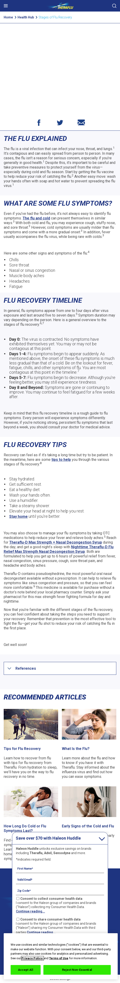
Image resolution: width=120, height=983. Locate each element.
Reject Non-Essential (77, 969)
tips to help (61, 459)
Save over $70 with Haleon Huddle (48, 838)
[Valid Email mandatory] (60, 879)
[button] (25, 668)
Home (8, 17)
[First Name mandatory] (60, 868)
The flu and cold (36, 218)
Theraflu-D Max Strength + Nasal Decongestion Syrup (55, 542)
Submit (114, 6)
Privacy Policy (32, 958)
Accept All (25, 969)
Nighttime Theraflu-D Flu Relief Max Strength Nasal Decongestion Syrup (59, 549)
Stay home (18, 516)
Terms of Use (58, 958)
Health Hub (26, 17)
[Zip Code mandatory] (60, 890)
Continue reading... (30, 911)
